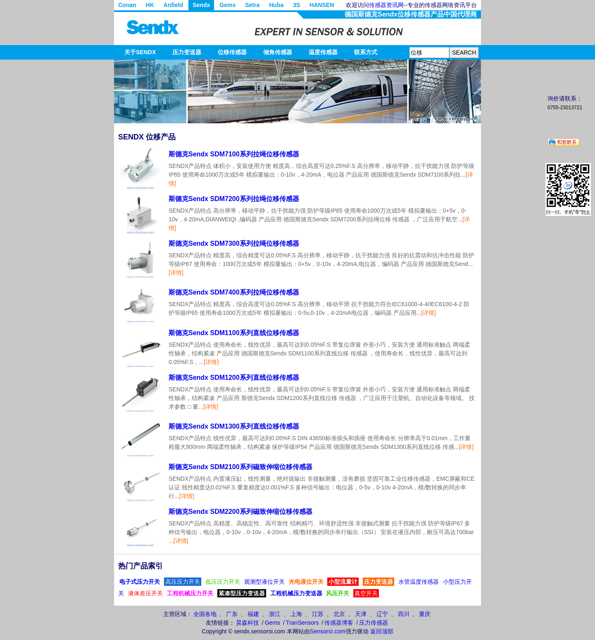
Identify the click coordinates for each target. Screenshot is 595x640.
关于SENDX (140, 52)
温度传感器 (323, 52)
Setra (252, 5)
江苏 (318, 614)
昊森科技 (247, 622)
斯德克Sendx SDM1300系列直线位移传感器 (234, 426)
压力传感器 (373, 622)
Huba (276, 5)
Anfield (173, 5)
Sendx (201, 5)
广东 (232, 614)
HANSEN (321, 5)
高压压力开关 (182, 581)
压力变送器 (186, 52)
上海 (296, 614)
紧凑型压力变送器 (242, 593)
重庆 (425, 614)
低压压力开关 (222, 581)
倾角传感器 (277, 52)
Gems (227, 5)
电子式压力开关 (139, 581)
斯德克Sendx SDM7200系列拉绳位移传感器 (234, 198)
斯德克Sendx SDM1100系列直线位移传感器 (234, 332)
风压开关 (337, 593)
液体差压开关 (145, 593)
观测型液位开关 (264, 581)
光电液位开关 (306, 581)
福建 (253, 614)
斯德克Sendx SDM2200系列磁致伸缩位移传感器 (240, 511)
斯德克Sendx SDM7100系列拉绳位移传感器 (234, 154)
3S (296, 5)
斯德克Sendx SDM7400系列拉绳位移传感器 (234, 292)
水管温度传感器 (418, 581)
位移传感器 (232, 52)
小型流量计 (342, 581)
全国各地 (205, 614)
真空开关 (366, 593)
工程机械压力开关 (190, 593)
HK (150, 5)
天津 (361, 614)
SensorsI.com (327, 631)
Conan (127, 5)
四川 (403, 614)
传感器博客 (338, 622)
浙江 (275, 614)
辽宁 (382, 614)
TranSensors (302, 622)
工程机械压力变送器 (296, 593)
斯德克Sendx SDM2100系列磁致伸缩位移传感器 (240, 466)
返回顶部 (381, 631)
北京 (339, 614)
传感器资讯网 (386, 5)
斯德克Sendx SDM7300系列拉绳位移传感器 (234, 243)
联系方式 (365, 52)
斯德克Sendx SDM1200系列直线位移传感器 (234, 377)
